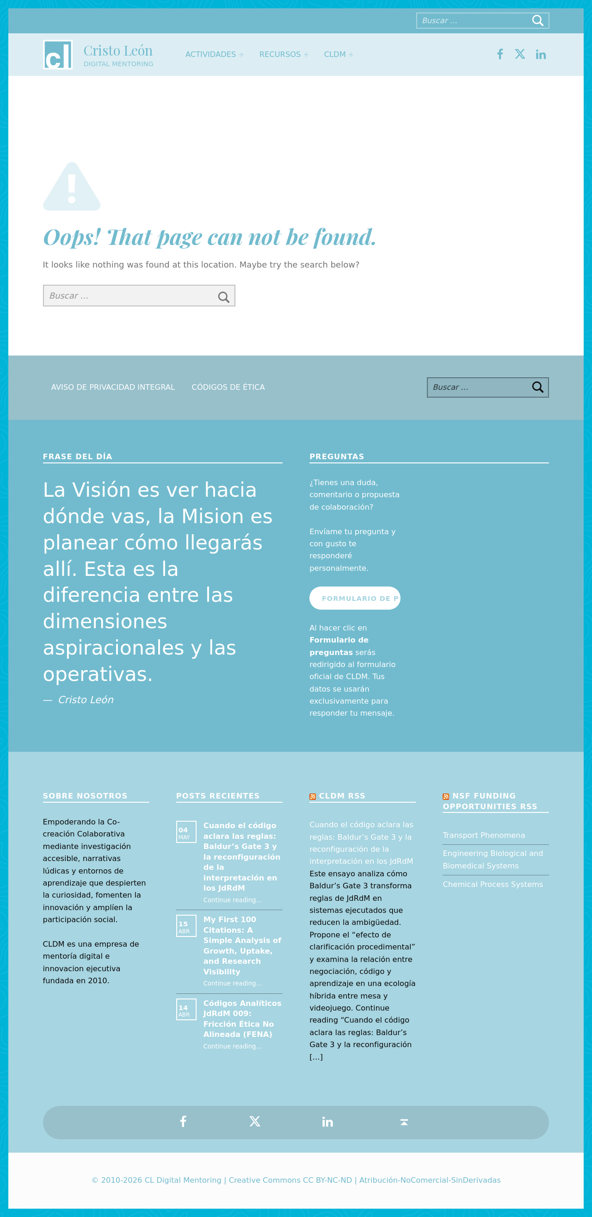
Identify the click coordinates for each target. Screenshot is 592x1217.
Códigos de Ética (228, 387)
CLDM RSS (342, 796)
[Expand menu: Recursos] (305, 54)
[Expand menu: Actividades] (241, 54)
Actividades (210, 54)
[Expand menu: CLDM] (351, 54)
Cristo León (118, 50)
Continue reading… (233, 900)
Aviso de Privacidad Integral (113, 387)
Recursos (280, 54)
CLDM (335, 54)
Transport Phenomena (484, 835)
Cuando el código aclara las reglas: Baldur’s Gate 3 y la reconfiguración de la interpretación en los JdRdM (242, 856)
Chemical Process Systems (493, 884)
